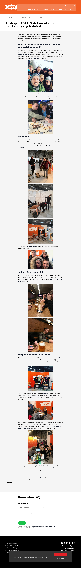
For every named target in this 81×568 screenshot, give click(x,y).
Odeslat (21, 521)
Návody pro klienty (12, 546)
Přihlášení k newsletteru (13, 542)
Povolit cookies (61, 554)
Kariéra (45, 8)
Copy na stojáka (70, 8)
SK (75, 4)
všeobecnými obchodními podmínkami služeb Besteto (43, 524)
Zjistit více (14, 559)
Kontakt (59, 8)
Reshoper (46, 138)
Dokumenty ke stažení (13, 544)
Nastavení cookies (61, 558)
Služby (23, 8)
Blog (38, 8)
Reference (31, 8)
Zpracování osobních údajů (14, 549)
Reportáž (24, 485)
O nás (52, 8)
